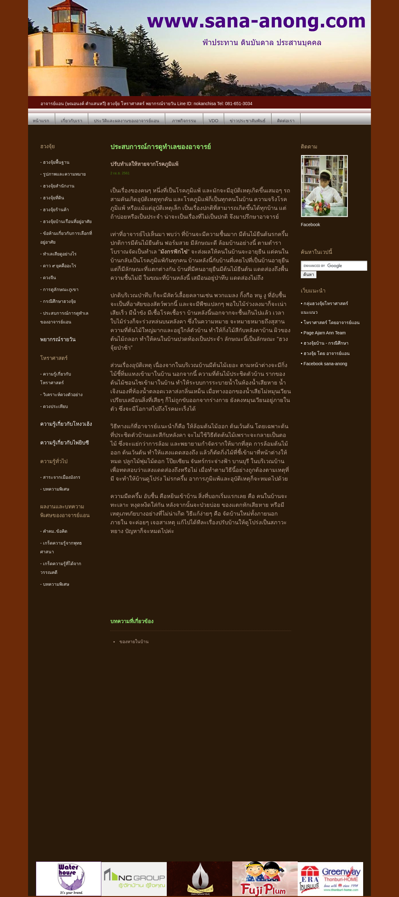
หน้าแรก (41, 120)
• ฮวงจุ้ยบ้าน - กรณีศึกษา (325, 343)
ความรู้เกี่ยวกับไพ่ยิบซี (64, 443)
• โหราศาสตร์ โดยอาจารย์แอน (330, 322)
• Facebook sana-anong (324, 363)
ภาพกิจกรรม (184, 120)
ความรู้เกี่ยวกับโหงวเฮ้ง (66, 424)
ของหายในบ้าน (134, 641)
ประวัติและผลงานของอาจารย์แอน (126, 120)
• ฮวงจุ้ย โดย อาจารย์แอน (325, 353)
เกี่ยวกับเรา (71, 120)
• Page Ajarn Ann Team (323, 332)
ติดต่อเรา (286, 120)
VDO (214, 120)
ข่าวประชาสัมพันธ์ (248, 120)
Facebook (310, 224)
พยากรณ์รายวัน (58, 339)
